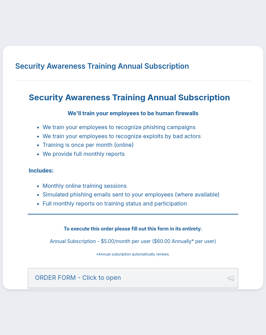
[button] (133, 278)
